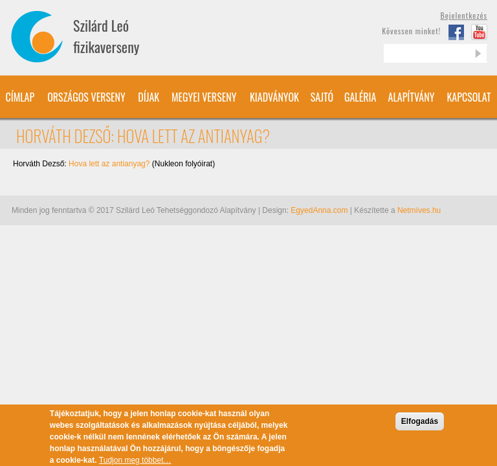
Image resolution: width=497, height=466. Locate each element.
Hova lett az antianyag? (109, 163)
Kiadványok (274, 97)
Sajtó (322, 97)
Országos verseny (86, 97)
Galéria (360, 97)
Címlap (19, 97)
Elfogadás (419, 424)
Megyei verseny (203, 97)
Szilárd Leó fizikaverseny (106, 36)
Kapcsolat (469, 97)
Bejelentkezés (463, 15)
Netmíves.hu (419, 210)
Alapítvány (411, 97)
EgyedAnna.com (319, 210)
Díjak (148, 97)
